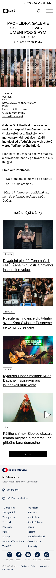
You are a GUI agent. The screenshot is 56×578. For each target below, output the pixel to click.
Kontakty (32, 546)
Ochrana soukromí (39, 566)
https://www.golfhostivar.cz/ (19, 102)
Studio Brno (33, 517)
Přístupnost (7, 569)
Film (7, 427)
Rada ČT (31, 526)
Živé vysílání (8, 512)
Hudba (8, 369)
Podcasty (7, 526)
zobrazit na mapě (12, 116)
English (24, 566)
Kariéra (31, 531)
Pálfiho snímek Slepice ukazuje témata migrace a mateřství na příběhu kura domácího (28, 438)
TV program (8, 507)
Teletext (6, 522)
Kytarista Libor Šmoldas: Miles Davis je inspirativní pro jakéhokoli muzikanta (27, 380)
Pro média (32, 507)
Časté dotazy (34, 541)
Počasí (5, 531)
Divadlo (8, 254)
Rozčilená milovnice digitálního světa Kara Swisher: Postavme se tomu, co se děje (27, 322)
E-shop (6, 536)
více (28, 454)
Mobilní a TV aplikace (13, 541)
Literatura (9, 311)
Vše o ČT (6, 546)
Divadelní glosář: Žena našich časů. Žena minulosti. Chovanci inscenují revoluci (28, 265)
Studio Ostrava (35, 522)
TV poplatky (8, 517)
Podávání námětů (36, 536)
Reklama (32, 512)
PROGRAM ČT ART (38, 3)
